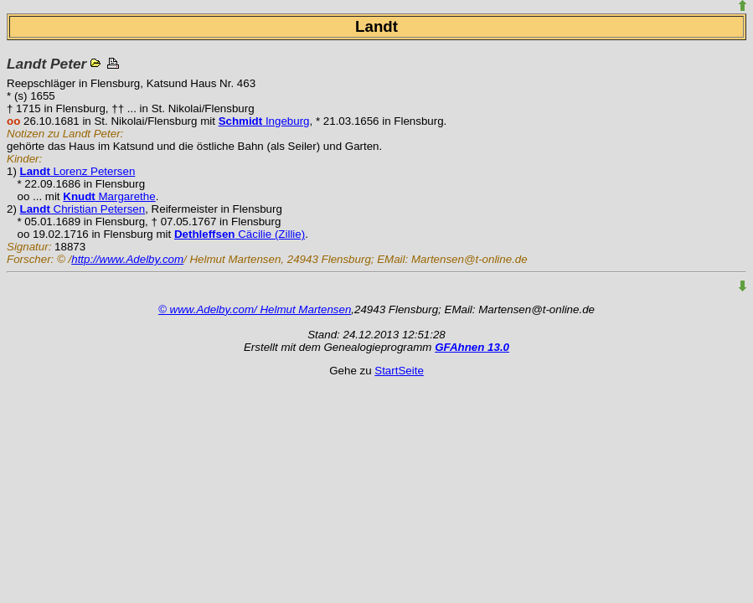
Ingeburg (264, 121)
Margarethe (109, 196)
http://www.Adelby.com (127, 259)
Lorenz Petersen (78, 171)
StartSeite (399, 370)
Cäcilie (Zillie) (239, 234)
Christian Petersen (83, 209)
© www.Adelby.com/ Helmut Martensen (254, 309)
